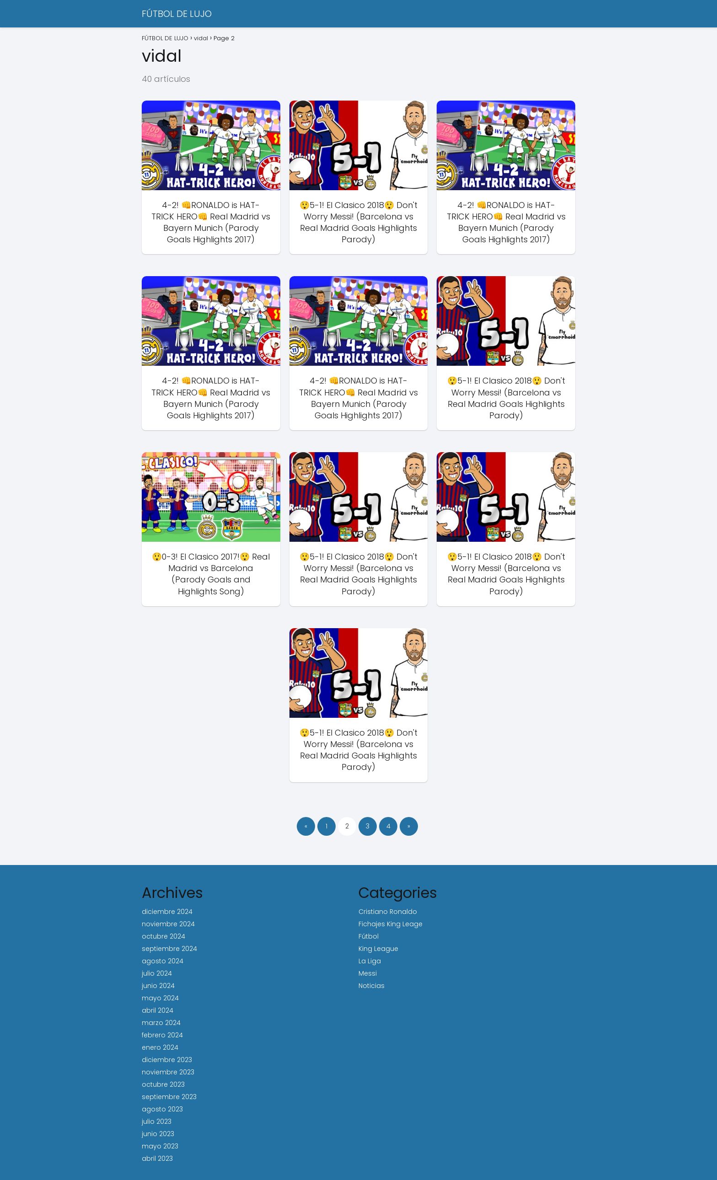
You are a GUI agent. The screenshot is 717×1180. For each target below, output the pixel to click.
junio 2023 (158, 1133)
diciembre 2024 (167, 911)
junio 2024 (158, 985)
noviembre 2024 (168, 924)
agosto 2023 (162, 1109)
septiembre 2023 (169, 1096)
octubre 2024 (163, 936)
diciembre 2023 (167, 1059)
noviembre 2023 (168, 1072)
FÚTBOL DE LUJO (177, 13)
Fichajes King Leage (390, 924)
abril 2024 (157, 1010)
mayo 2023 (160, 1146)
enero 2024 (160, 1047)
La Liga (369, 961)
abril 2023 (157, 1158)
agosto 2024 (162, 961)
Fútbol (368, 936)
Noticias (371, 985)
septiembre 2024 (169, 948)
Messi (367, 973)
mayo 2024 (160, 998)
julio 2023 (156, 1121)
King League (378, 948)
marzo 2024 (161, 1022)
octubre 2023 (163, 1084)
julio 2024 (157, 973)
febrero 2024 (162, 1035)
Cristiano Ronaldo (387, 911)
